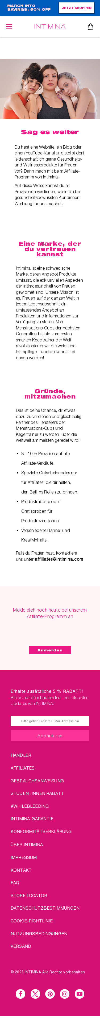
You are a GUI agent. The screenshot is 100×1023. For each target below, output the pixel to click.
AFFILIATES (23, 767)
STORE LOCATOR (29, 895)
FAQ (15, 882)
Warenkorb (90, 26)
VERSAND (21, 946)
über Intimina (27, 844)
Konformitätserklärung (41, 831)
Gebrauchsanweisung (37, 780)
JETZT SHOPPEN (76, 8)
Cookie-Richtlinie (32, 920)
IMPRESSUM (24, 857)
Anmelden (50, 650)
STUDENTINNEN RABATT (37, 793)
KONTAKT (21, 870)
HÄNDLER (21, 755)
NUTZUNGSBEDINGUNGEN (39, 933)
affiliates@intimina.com (59, 559)
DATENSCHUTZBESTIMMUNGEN (45, 907)
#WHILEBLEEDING (30, 806)
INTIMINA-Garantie (32, 818)
